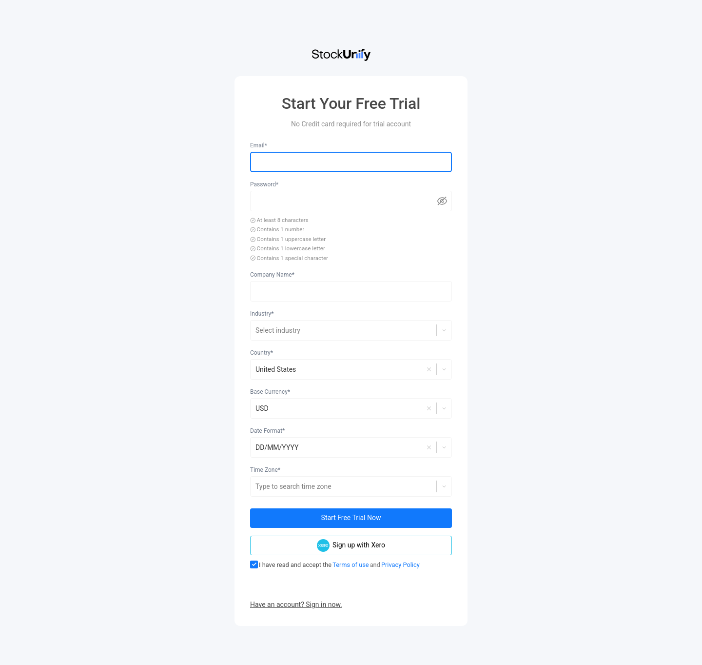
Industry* (261, 313)
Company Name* (272, 274)
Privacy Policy (400, 564)
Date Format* (267, 430)
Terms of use (350, 564)
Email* (258, 145)
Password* (264, 184)
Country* (261, 352)
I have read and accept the (291, 564)
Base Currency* (270, 391)
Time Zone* (265, 469)
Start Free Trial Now (351, 518)
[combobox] (256, 330)
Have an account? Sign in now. (296, 604)
